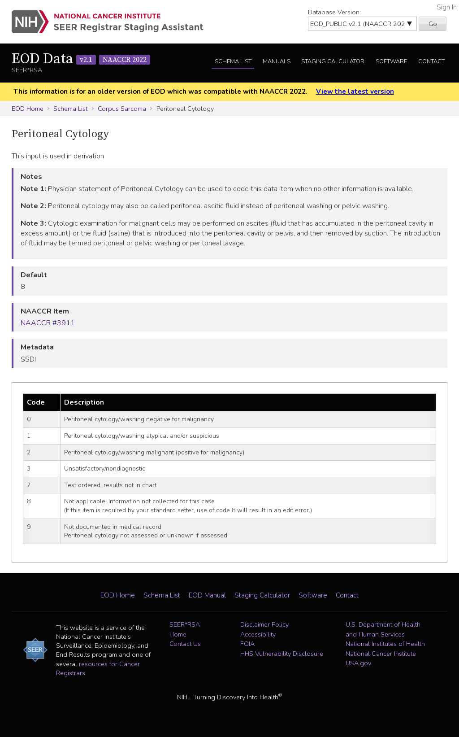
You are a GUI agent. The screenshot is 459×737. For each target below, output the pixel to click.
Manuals (276, 61)
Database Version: (334, 12)
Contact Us (185, 643)
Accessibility (258, 634)
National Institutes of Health (385, 643)
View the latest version (355, 91)
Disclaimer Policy (264, 624)
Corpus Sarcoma (122, 108)
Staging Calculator (332, 61)
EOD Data (81, 59)
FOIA (247, 643)
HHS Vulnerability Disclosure (281, 653)
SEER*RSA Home (184, 629)
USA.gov (358, 663)
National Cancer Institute (381, 653)
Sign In (447, 7)
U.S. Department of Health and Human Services (383, 629)
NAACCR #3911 (48, 323)
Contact (431, 61)
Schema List (233, 61)
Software (391, 61)
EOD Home (27, 108)
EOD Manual (207, 595)
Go (433, 23)
